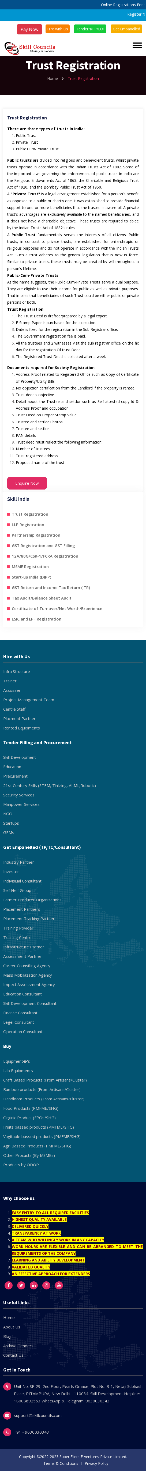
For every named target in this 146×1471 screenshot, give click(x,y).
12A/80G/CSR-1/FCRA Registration (45, 556)
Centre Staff (14, 709)
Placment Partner (19, 718)
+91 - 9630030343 (31, 1432)
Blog (7, 1336)
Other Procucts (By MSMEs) (29, 1155)
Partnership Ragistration (36, 535)
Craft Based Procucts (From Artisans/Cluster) (45, 1080)
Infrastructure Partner (23, 946)
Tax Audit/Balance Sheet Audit (42, 598)
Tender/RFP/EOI (90, 28)
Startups (11, 823)
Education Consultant (22, 994)
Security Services (19, 794)
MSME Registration (30, 566)
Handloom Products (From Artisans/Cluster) (43, 1098)
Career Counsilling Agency (26, 965)
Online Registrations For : (123, 4)
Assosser (12, 690)
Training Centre (17, 937)
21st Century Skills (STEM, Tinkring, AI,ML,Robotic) (49, 785)
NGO (7, 813)
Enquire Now (27, 483)
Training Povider (18, 928)
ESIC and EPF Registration (36, 619)
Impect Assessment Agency (29, 984)
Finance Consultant (20, 1012)
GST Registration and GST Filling (43, 545)
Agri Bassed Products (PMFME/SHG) (37, 1146)
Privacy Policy (96, 1463)
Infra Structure (16, 671)
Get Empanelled (126, 28)
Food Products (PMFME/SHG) (30, 1108)
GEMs (8, 832)
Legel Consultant (18, 1022)
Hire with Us (57, 28)
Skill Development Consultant (30, 1003)
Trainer (10, 680)
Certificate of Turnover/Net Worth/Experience (57, 608)
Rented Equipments (21, 728)
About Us (11, 1327)
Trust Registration (30, 514)
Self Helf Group (17, 890)
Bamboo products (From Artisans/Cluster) (42, 1089)
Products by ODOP (21, 1164)
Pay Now (29, 29)
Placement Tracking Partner (29, 918)
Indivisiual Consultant (22, 881)
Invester (11, 871)
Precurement (15, 776)
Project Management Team (28, 699)
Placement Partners (21, 909)
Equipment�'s (16, 1061)
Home (55, 78)
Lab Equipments (18, 1070)
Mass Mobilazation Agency (27, 975)
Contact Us (13, 1355)
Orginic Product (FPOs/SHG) (29, 1117)
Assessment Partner (22, 956)
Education (12, 766)
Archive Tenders (18, 1345)
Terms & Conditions (60, 1463)
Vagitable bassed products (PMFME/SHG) (42, 1136)
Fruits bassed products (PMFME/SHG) (38, 1127)
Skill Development (19, 757)
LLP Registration (28, 524)
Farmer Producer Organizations (32, 899)
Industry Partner (18, 862)
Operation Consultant (23, 1031)
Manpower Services (21, 804)
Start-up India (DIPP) (31, 577)
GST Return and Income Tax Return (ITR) (51, 587)
